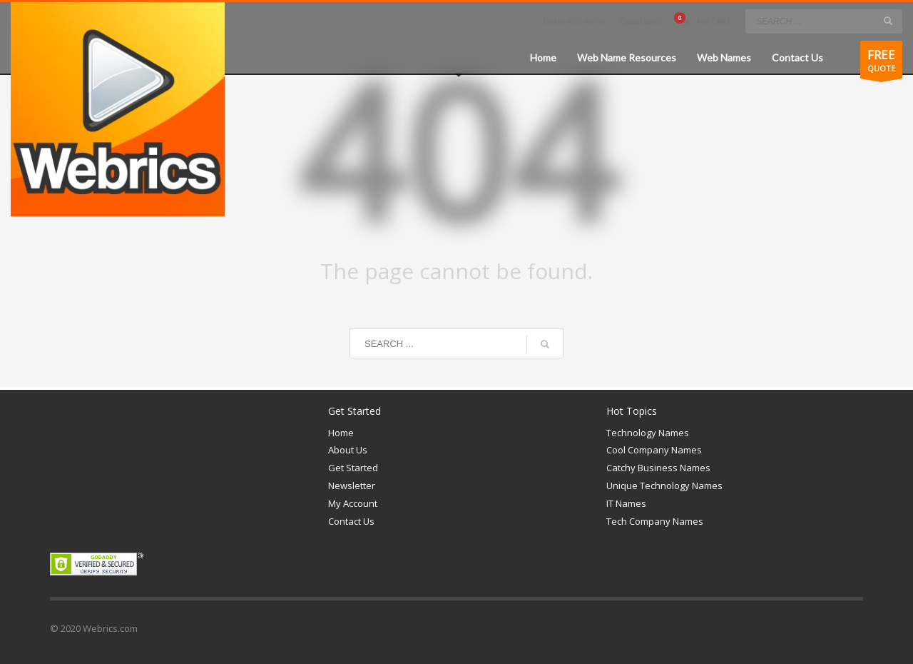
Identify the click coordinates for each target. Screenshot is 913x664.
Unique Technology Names (664, 485)
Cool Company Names (654, 449)
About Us (347, 449)
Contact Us (351, 521)
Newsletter (351, 485)
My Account (352, 503)
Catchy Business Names (658, 467)
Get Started (353, 467)
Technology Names (647, 432)
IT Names (626, 503)
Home (341, 432)
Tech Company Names (654, 521)
